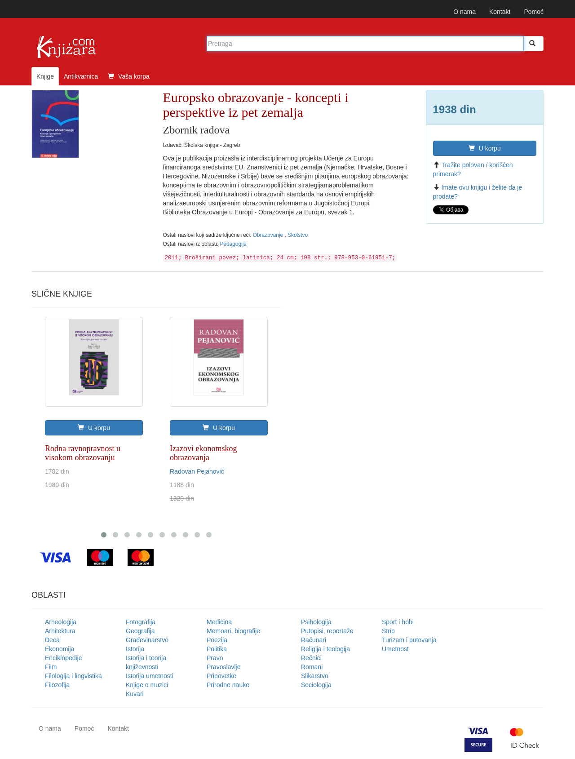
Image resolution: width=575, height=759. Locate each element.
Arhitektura (60, 631)
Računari (313, 640)
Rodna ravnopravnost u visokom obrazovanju (82, 453)
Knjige (45, 76)
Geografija (140, 631)
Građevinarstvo (147, 640)
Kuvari (135, 693)
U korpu (485, 148)
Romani (312, 666)
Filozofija (57, 684)
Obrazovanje (269, 235)
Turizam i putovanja (409, 640)
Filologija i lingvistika (73, 675)
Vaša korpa (129, 76)
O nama (464, 11)
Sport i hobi (398, 622)
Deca (52, 640)
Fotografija (140, 622)
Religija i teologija (325, 648)
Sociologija (316, 684)
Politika (217, 648)
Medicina (219, 622)
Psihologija (316, 622)
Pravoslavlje (223, 666)
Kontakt (499, 11)
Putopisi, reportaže (327, 631)
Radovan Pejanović (197, 471)
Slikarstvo (314, 675)
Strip (388, 631)
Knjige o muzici (147, 684)
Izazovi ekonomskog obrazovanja (203, 453)
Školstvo (298, 235)
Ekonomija (59, 648)
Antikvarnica (81, 76)
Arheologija (60, 622)
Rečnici (311, 657)
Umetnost (395, 648)
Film (51, 666)
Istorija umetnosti (149, 675)
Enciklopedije (63, 657)
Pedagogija (233, 244)
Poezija (217, 640)
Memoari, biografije (233, 631)
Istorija (135, 648)
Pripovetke (221, 675)
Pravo (215, 657)
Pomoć (534, 11)
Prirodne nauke (228, 684)
